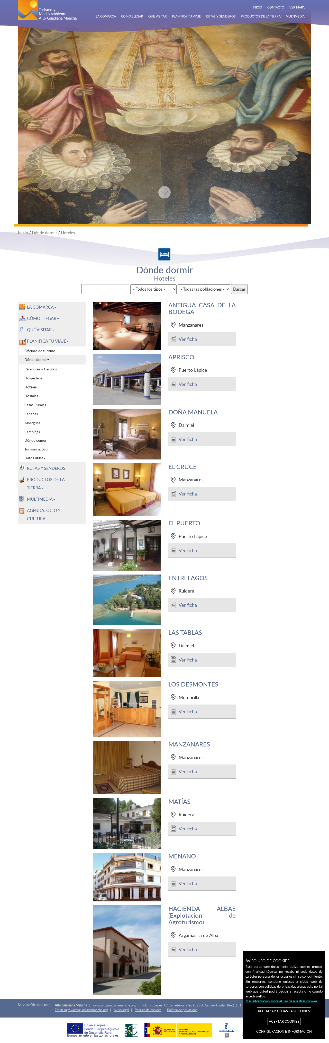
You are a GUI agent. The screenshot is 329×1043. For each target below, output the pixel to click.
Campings (32, 431)
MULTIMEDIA (295, 16)
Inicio (23, 233)
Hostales (31, 395)
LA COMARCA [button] (41, 307)
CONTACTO (275, 7)
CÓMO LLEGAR (132, 16)
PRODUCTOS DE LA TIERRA (261, 16)
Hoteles (68, 233)
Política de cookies (148, 1009)
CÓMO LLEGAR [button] (43, 318)
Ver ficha (188, 339)
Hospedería (33, 377)
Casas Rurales (35, 404)
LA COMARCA (106, 16)
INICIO (257, 7)
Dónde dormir (44, 233)
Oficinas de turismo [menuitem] (39, 350)
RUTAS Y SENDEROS (221, 16)
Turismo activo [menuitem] (36, 449)
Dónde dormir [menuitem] (36, 359)
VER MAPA (297, 7)
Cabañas (31, 413)
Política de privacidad (182, 1009)
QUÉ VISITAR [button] (40, 330)
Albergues (32, 422)
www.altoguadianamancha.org (114, 1005)
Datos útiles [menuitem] (35, 457)
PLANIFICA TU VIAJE (186, 16)
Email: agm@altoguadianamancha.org (81, 1009)
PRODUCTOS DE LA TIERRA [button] (46, 484)
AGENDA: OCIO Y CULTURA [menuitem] (43, 515)
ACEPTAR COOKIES (284, 1021)
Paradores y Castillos (40, 368)
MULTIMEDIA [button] (41, 499)
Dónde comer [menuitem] (35, 440)
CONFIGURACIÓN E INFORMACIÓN (284, 1031)
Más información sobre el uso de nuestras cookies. (281, 1001)
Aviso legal (121, 1009)
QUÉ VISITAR (157, 16)
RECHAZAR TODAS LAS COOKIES (284, 1011)
